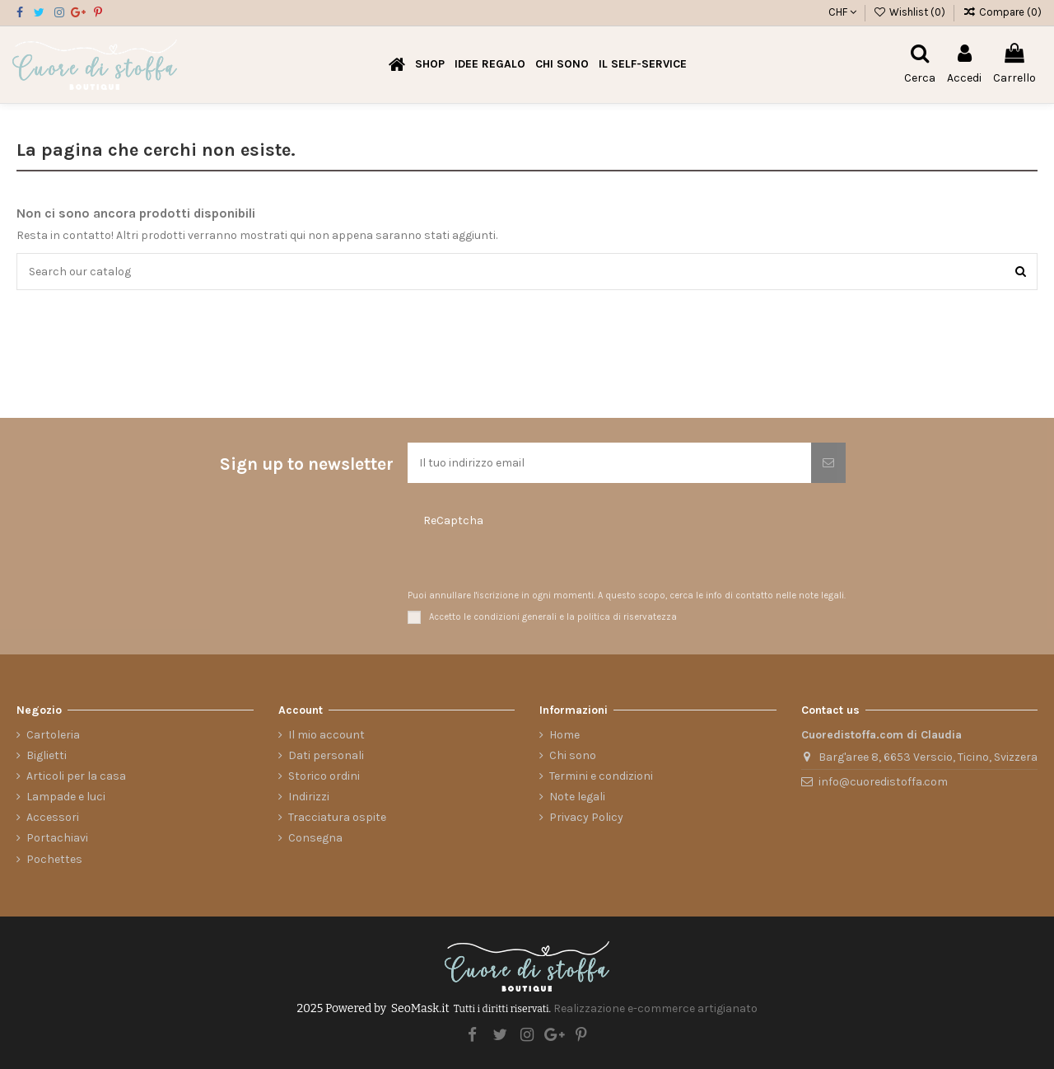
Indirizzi (308, 797)
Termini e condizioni (601, 776)
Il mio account (326, 735)
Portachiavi (57, 838)
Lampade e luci (65, 797)
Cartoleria (53, 735)
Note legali (577, 797)
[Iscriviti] (828, 463)
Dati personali (326, 755)
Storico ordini (324, 776)
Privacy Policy (586, 817)
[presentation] (506, 560)
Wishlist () (911, 12)
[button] (490, 64)
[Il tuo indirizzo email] (609, 463)
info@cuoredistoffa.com (883, 782)
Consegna (315, 838)
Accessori (52, 817)
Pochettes (54, 859)
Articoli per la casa (76, 776)
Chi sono (572, 755)
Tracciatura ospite (337, 817)
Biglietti (46, 755)
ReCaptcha (453, 520)
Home (564, 735)
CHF (842, 12)
